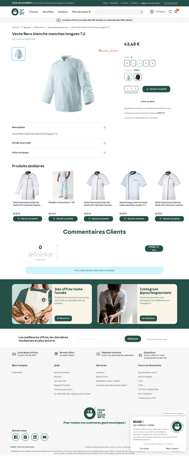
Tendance (63, 11)
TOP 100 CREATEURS (148, 389)
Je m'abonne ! (149, 318)
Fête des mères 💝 (81, 11)
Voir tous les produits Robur (23, 39)
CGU (140, 385)
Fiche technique (59, 153)
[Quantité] (131, 89)
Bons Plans (48, 11)
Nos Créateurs (145, 393)
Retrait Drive (102, 376)
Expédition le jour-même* (108, 381)
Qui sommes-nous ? (147, 372)
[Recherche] (141, 11)
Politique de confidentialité (156, 339)
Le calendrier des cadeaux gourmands (72, 393)
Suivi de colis (60, 381)
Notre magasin (145, 376)
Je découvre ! (64, 318)
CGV (140, 381)
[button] (158, 11)
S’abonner (133, 339)
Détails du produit (59, 143)
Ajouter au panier (156, 89)
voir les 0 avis (40, 260)
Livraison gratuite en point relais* (111, 385)
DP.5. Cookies (119, 451)
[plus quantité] (135, 88)
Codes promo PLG (147, 398)
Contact (124, 3)
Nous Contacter (62, 372)
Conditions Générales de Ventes (100, 451)
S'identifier (17, 372)
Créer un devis (148, 102)
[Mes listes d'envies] (170, 11)
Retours (58, 376)
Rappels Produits (62, 385)
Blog (105, 3)
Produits (33, 11)
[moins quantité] (127, 88)
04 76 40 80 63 (170, 3)
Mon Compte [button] (20, 365)
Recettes (114, 3)
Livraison (134, 3)
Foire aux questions (63, 389)
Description (59, 127)
